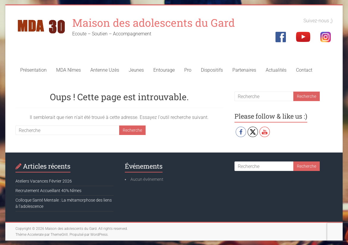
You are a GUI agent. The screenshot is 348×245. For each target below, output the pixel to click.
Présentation (33, 70)
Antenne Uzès (104, 70)
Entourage (164, 70)
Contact (304, 70)
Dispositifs (212, 70)
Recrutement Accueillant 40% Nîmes (48, 190)
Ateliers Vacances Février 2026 (43, 181)
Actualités (276, 70)
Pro (187, 70)
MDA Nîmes (68, 70)
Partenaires (244, 70)
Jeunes (136, 70)
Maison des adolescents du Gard (153, 22)
